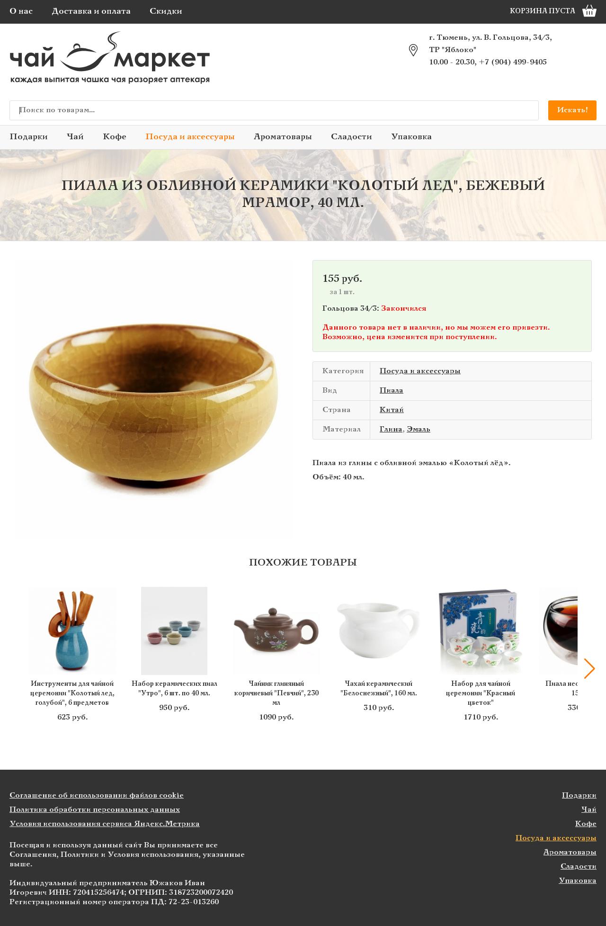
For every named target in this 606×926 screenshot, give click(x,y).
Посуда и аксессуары (190, 137)
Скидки (166, 12)
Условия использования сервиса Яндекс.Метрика (104, 823)
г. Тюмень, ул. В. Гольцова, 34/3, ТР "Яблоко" (490, 44)
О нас (21, 12)
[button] (589, 669)
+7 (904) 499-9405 (513, 62)
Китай (392, 410)
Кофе (114, 137)
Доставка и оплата (91, 12)
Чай (75, 137)
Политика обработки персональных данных (94, 809)
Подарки (28, 137)
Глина (391, 429)
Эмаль (418, 429)
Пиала (391, 390)
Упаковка (411, 137)
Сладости (351, 137)
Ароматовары (283, 137)
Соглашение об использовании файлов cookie (96, 795)
